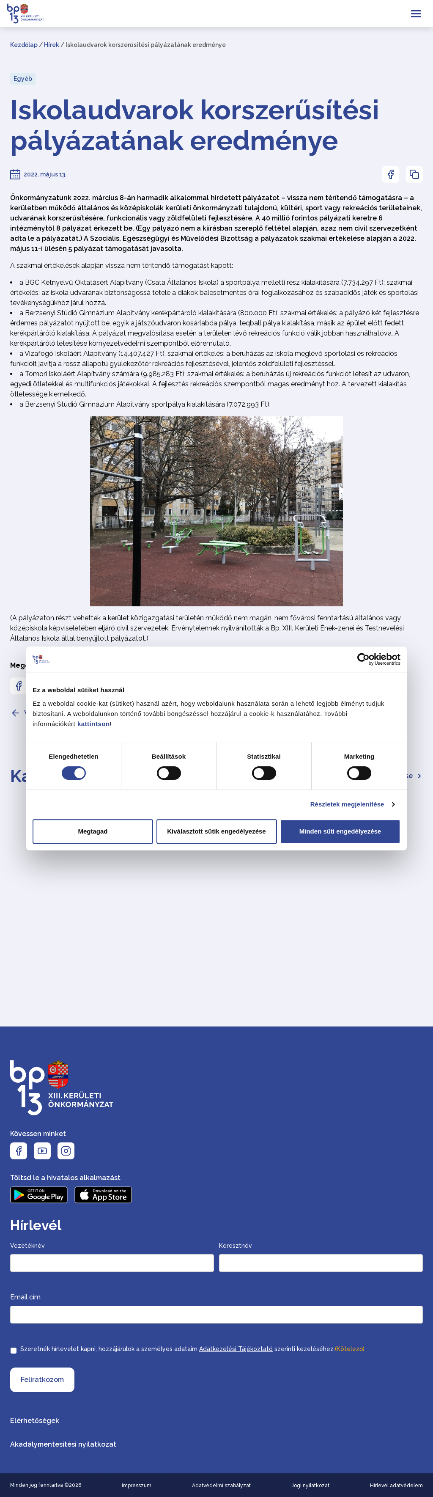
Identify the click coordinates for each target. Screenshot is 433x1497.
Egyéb (23, 78)
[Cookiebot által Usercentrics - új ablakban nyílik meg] (363, 659)
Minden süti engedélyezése (340, 831)
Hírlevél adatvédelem (396, 1486)
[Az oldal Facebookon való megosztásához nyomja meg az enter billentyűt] (390, 174)
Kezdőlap (24, 44)
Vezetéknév (27, 1245)
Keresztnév (235, 1245)
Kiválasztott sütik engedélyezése (216, 831)
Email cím (25, 1297)
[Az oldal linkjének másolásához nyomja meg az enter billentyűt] (414, 174)
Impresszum (136, 1486)
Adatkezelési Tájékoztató (236, 1349)
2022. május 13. (45, 174)
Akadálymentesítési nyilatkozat (63, 1444)
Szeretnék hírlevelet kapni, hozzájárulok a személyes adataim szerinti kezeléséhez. (192, 1349)
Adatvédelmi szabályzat (221, 1486)
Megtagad (92, 831)
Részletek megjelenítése (347, 804)
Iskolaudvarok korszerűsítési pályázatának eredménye (194, 125)
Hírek (51, 44)
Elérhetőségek (34, 1421)
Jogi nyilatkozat (310, 1486)
